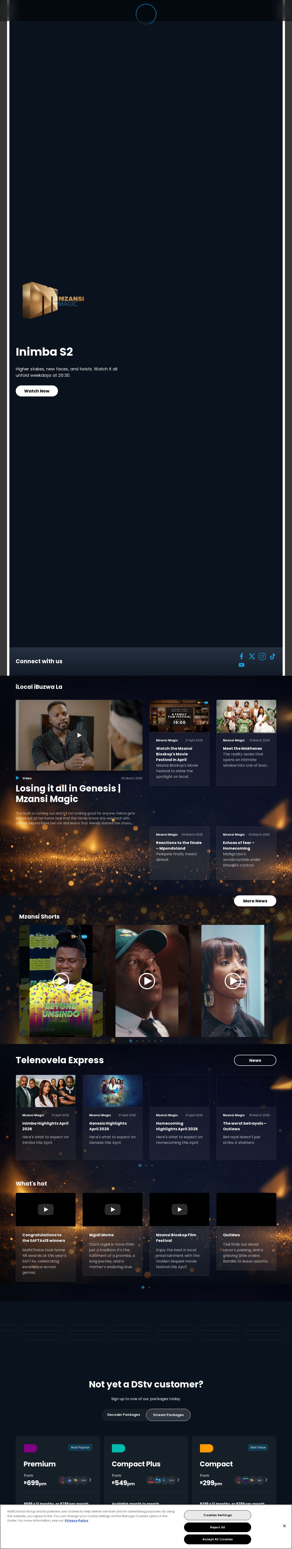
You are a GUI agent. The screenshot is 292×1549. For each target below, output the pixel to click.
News (255, 1060)
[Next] (267, 981)
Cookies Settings (218, 1515)
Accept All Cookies (217, 1539)
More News (255, 901)
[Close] (284, 1526)
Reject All (217, 1527)
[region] (146, 1526)
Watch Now (37, 391)
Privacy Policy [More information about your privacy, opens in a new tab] (76, 1520)
